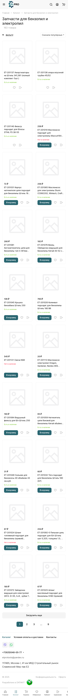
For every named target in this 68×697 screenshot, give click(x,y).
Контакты (51, 637)
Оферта (62, 677)
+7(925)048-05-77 (12, 652)
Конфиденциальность (46, 677)
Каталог (6, 637)
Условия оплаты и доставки (28, 637)
